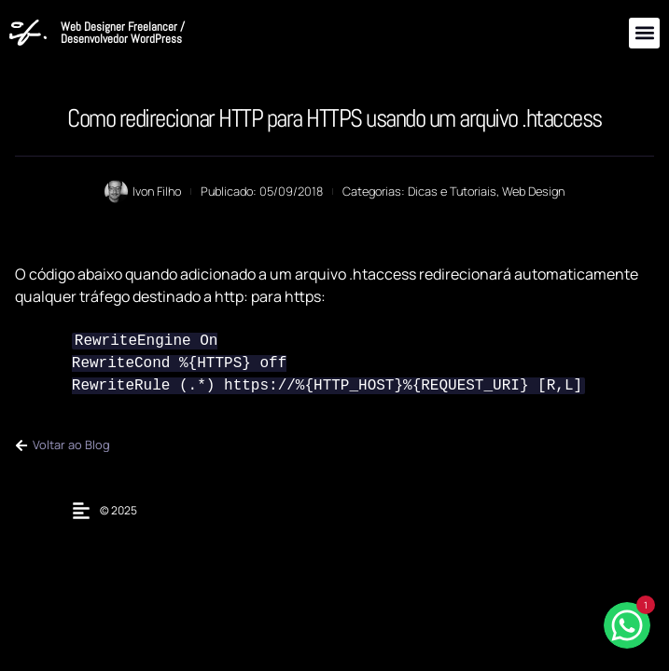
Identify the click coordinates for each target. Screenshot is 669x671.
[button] (644, 33)
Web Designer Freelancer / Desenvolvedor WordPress (123, 33)
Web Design (533, 191)
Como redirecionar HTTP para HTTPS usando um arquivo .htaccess (334, 118)
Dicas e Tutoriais (452, 191)
